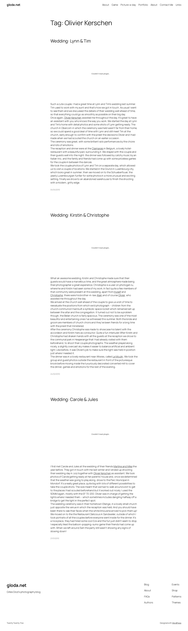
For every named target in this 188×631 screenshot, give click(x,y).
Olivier (121, 295)
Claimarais (97, 148)
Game (115, 4)
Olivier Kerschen (72, 117)
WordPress (176, 623)
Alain (99, 295)
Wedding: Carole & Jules (74, 399)
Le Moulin (118, 356)
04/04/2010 (55, 189)
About (105, 4)
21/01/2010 (54, 538)
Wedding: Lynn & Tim (70, 40)
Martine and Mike (123, 466)
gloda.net (13, 5)
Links (178, 4)
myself (117, 291)
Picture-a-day (128, 4)
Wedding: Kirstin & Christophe (79, 215)
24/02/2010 (55, 374)
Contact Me (166, 4)
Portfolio (143, 4)
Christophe (56, 295)
